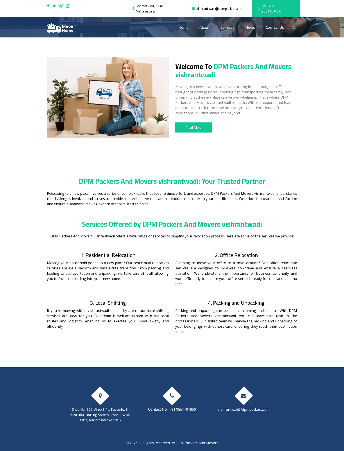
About (204, 27)
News (250, 27)
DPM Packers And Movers (197, 442)
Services (227, 27)
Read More (193, 127)
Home (186, 27)
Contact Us (275, 27)
